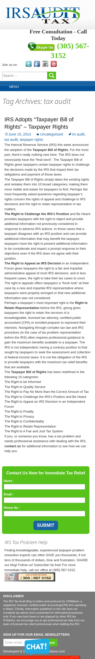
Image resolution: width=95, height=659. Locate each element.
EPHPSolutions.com (50, 651)
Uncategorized (51, 134)
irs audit (78, 134)
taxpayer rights (31, 140)
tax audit (11, 140)
